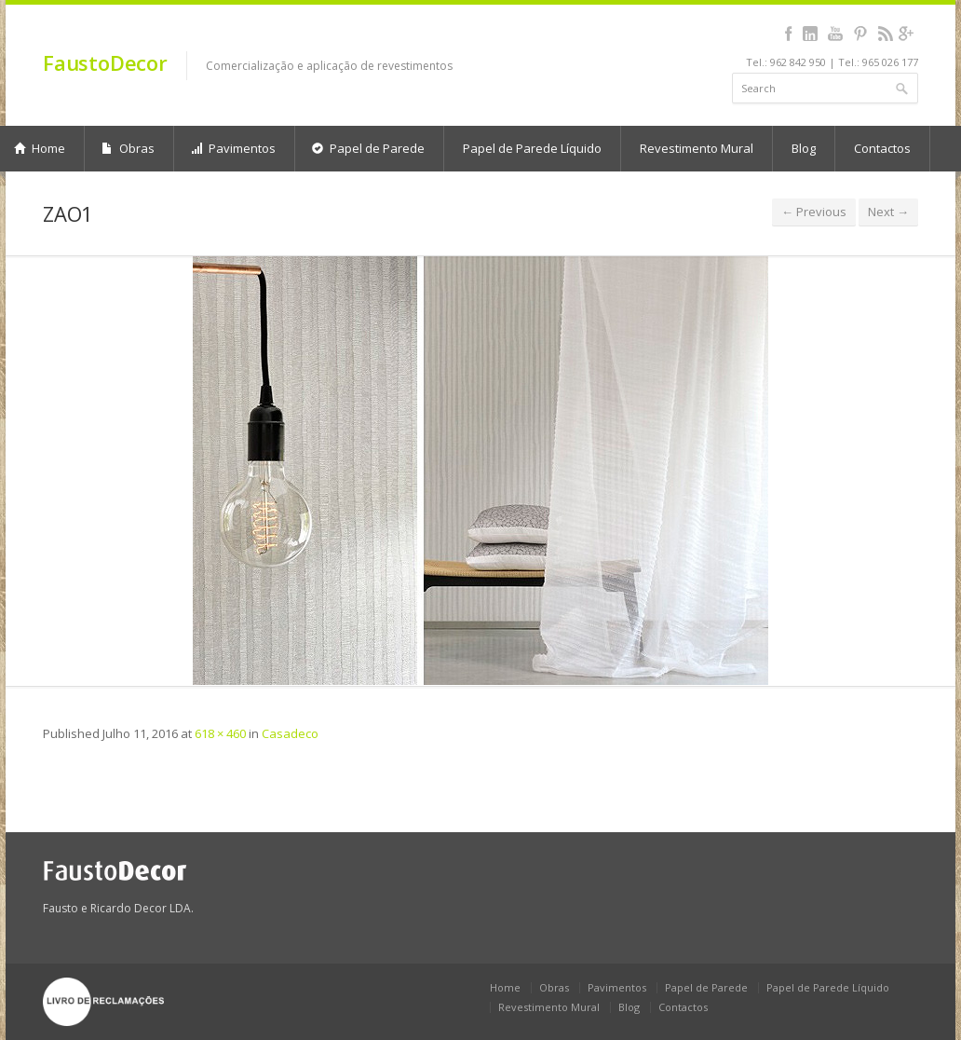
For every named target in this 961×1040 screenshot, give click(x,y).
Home (505, 987)
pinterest (860, 33)
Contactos (882, 148)
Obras (128, 148)
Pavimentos (233, 148)
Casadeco (290, 733)
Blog (804, 148)
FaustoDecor (105, 62)
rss (885, 33)
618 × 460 (220, 733)
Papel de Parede (368, 148)
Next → (888, 211)
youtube (834, 33)
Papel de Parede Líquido (532, 148)
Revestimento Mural (696, 148)
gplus (905, 33)
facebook (788, 33)
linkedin (809, 33)
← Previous (813, 211)
